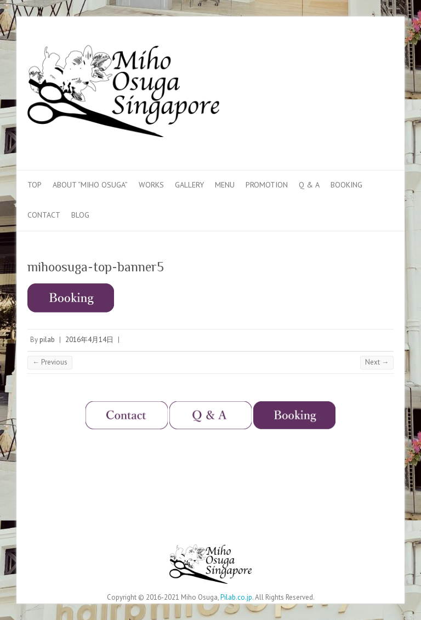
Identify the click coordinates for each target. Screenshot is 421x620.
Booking (346, 185)
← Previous (49, 362)
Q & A (309, 185)
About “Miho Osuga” (90, 185)
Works (151, 185)
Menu (225, 185)
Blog (80, 215)
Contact (43, 215)
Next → (377, 362)
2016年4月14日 (89, 339)
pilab (47, 339)
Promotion (267, 185)
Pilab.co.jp (236, 597)
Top (34, 185)
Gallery (189, 185)
